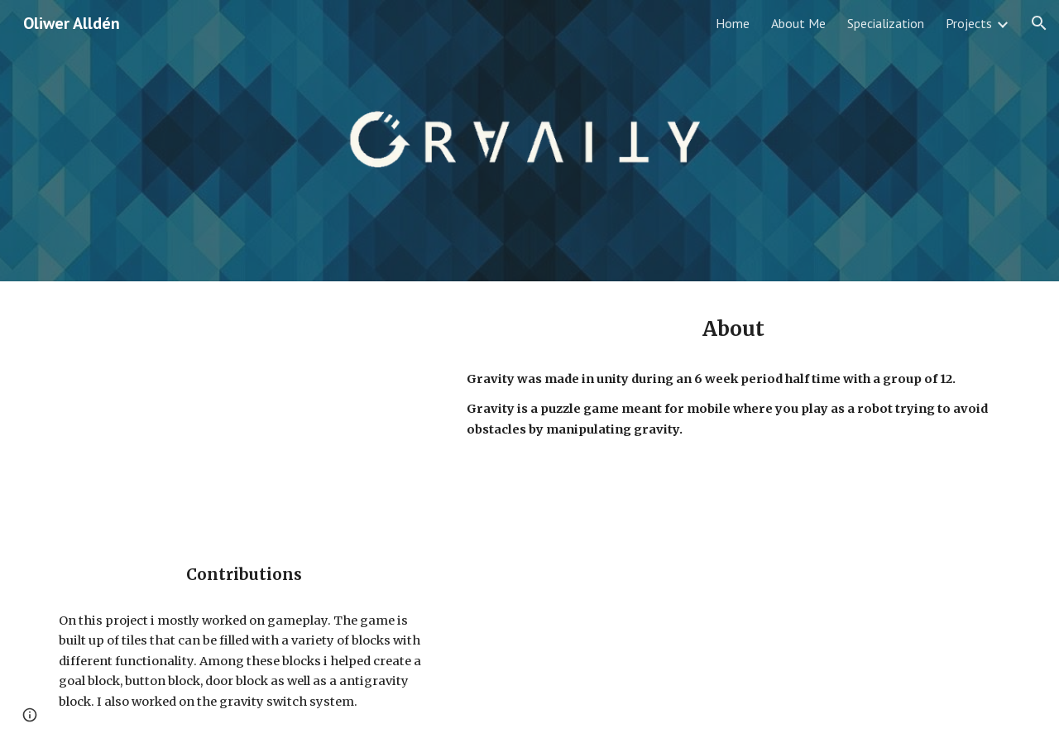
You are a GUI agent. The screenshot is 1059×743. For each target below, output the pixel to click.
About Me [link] (798, 23)
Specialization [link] (885, 23)
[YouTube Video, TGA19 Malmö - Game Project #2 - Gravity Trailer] (244, 406)
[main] (733, 329)
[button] (1039, 23)
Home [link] (733, 23)
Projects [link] (969, 23)
